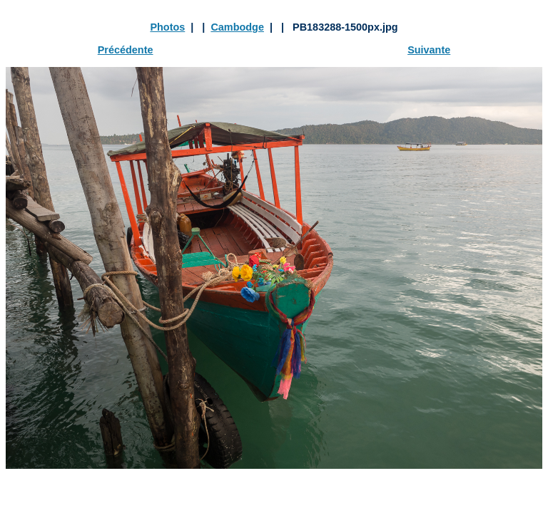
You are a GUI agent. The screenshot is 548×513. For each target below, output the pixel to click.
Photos (167, 27)
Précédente (125, 50)
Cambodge (237, 27)
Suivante (428, 50)
